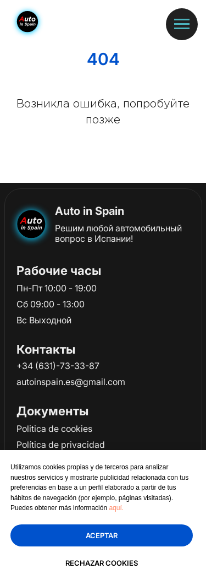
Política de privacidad (60, 444)
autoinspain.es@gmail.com (70, 381)
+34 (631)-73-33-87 (57, 365)
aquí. (116, 508)
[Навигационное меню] (182, 24)
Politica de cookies (54, 428)
